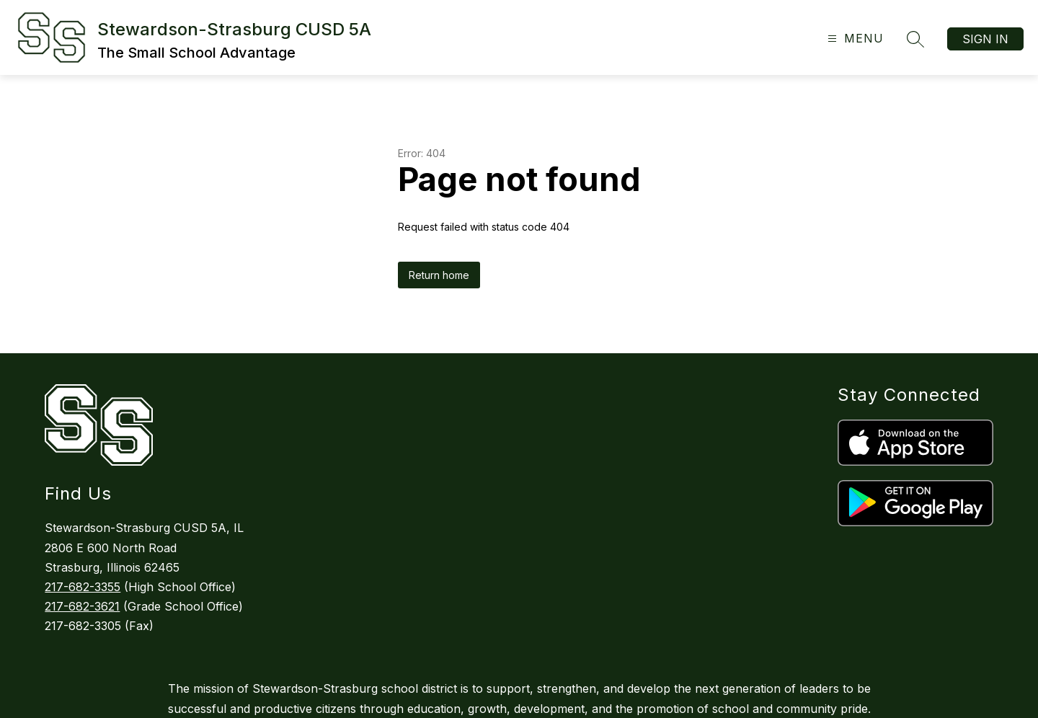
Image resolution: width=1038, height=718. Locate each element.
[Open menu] (854, 39)
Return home (439, 275)
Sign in (985, 39)
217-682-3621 (82, 606)
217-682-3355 (82, 587)
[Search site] (915, 39)
